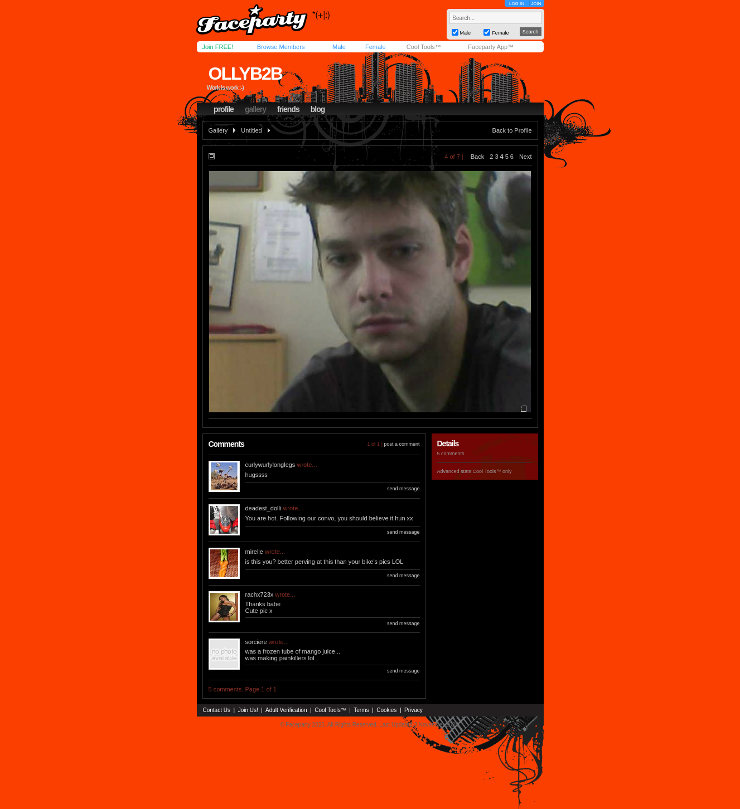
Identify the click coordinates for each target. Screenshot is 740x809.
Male (339, 46)
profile (224, 109)
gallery (255, 109)
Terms (361, 710)
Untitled (251, 130)
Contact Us (216, 710)
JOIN (536, 3)
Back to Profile (512, 130)
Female (375, 46)
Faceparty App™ (491, 46)
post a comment (401, 444)
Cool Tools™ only (492, 471)
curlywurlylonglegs (270, 464)
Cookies (386, 710)
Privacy (413, 710)
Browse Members (281, 46)
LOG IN (516, 3)
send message (403, 488)
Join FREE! (218, 46)
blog (318, 109)
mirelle (254, 551)
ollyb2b (245, 74)
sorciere (256, 642)
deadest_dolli (263, 508)
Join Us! (248, 710)
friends (288, 109)
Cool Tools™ (424, 46)
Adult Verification (286, 710)
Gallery (218, 130)
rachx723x (259, 594)
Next (525, 156)
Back (477, 156)
